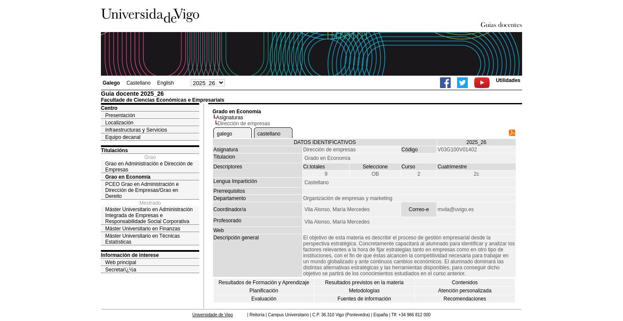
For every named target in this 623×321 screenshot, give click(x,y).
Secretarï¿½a (120, 270)
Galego (111, 83)
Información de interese (130, 255)
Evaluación (264, 299)
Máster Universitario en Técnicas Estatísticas (142, 239)
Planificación (263, 291)
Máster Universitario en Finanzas (142, 229)
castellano (268, 134)
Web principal (120, 262)
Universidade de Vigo (212, 314)
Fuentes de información (364, 299)
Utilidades (508, 80)
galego (224, 134)
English (165, 83)
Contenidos (465, 283)
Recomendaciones (464, 299)
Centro (109, 108)
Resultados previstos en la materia (364, 283)
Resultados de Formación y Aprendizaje (263, 283)
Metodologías (364, 291)
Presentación (120, 115)
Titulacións (114, 150)
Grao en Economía (128, 177)
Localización (119, 123)
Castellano (139, 83)
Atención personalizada (465, 291)
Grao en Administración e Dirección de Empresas (149, 167)
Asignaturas (229, 118)
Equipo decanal (123, 137)
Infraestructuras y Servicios (136, 130)
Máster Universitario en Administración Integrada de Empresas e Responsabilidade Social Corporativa (149, 215)
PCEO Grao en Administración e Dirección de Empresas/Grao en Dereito (142, 190)
